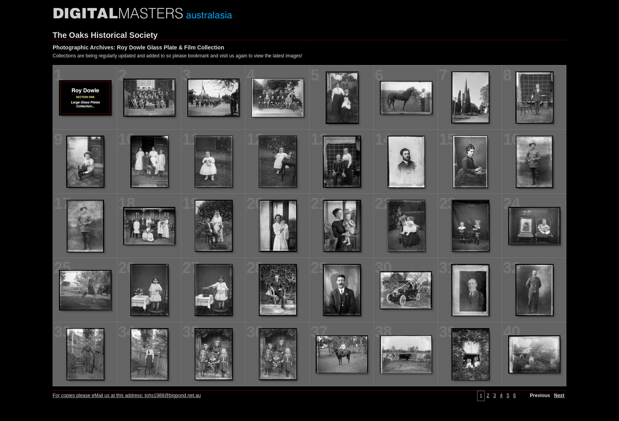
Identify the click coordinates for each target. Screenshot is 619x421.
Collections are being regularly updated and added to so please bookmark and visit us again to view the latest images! (177, 56)
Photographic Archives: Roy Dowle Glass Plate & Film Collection (138, 47)
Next (559, 395)
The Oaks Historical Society (105, 35)
